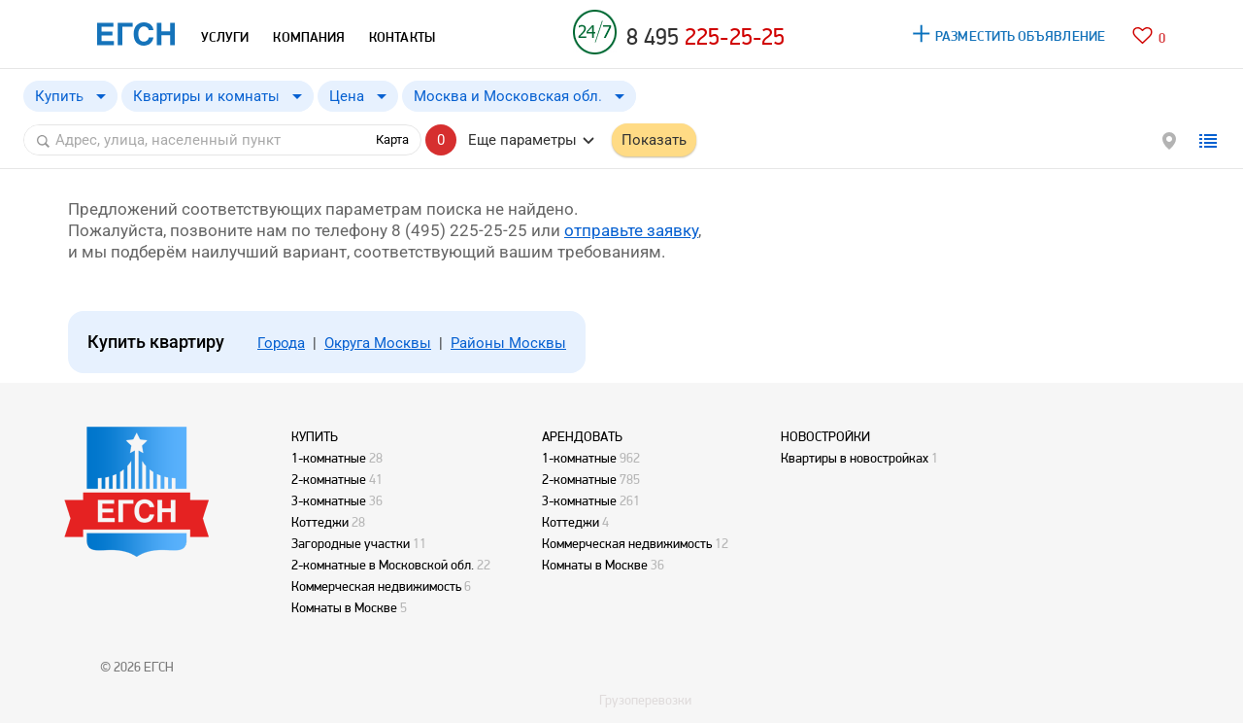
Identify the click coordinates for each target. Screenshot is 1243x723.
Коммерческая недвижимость (376, 586)
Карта (392, 139)
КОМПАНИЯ (309, 37)
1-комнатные (328, 457)
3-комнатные (328, 500)
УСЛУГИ (225, 37)
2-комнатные (328, 479)
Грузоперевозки (645, 699)
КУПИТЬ (314, 436)
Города (281, 343)
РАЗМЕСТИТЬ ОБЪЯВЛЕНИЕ (1020, 36)
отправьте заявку (631, 230)
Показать (654, 140)
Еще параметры (522, 140)
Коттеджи (320, 522)
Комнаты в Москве (344, 607)
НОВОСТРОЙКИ (825, 436)
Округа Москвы (377, 343)
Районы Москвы (508, 343)
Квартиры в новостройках (854, 457)
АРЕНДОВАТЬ (582, 436)
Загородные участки (350, 543)
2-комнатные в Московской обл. (382, 564)
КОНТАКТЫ (402, 37)
